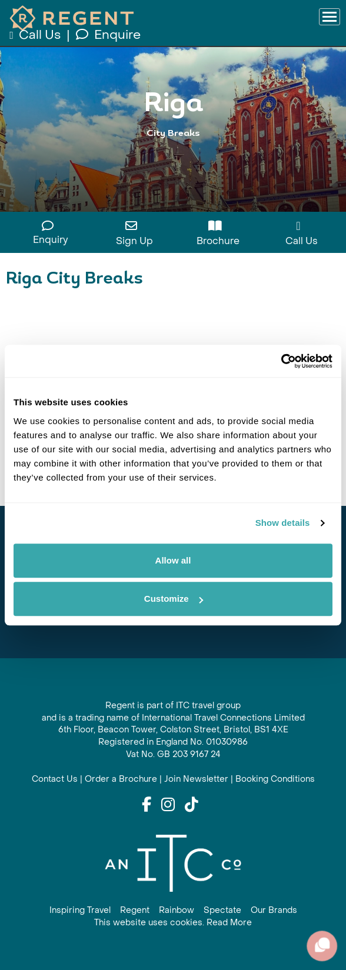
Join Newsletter (196, 779)
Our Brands (274, 910)
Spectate (222, 910)
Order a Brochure (121, 779)
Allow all (173, 560)
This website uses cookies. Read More (173, 922)
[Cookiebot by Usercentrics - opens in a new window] (280, 361)
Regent (134, 910)
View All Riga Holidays (173, 157)
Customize (173, 599)
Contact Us (55, 779)
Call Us (36, 35)
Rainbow (176, 910)
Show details (282, 523)
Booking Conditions (275, 779)
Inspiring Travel (80, 910)
